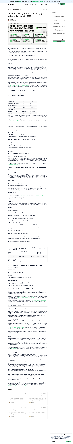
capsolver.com (14, 348)
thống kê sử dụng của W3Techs (15, 120)
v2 (20, 195)
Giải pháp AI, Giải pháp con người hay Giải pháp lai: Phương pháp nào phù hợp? (59, 20)
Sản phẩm (27, 4)
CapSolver (22, 174)
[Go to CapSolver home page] (11, 4)
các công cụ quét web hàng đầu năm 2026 (39, 300)
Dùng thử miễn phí (59, 41)
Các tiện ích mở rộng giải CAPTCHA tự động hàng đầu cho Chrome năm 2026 (59, 26)
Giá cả (46, 4)
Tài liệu (42, 4)
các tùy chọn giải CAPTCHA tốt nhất (14, 164)
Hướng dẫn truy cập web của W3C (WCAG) (17, 327)
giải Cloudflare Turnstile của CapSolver (14, 304)
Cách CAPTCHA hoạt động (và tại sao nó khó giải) (59, 17)
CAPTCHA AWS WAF (40, 195)
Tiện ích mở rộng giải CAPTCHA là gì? (58, 16)
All (10, 9)
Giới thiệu (54, 14)
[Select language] (58, 4)
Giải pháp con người (56, 23)
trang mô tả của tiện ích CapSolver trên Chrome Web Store (20, 85)
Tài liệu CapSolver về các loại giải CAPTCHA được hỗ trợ (28, 297)
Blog (8, 9)
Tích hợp (32, 4)
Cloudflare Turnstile (25, 195)
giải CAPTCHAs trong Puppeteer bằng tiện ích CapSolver (17, 385)
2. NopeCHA (55, 29)
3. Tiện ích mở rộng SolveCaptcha (58, 30)
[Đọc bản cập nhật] (57, 1)
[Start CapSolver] (62, 4)
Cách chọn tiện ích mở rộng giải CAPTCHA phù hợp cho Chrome (59, 33)
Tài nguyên (37, 4)
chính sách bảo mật (58, 438)
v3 (21, 195)
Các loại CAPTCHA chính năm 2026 (59, 19)
